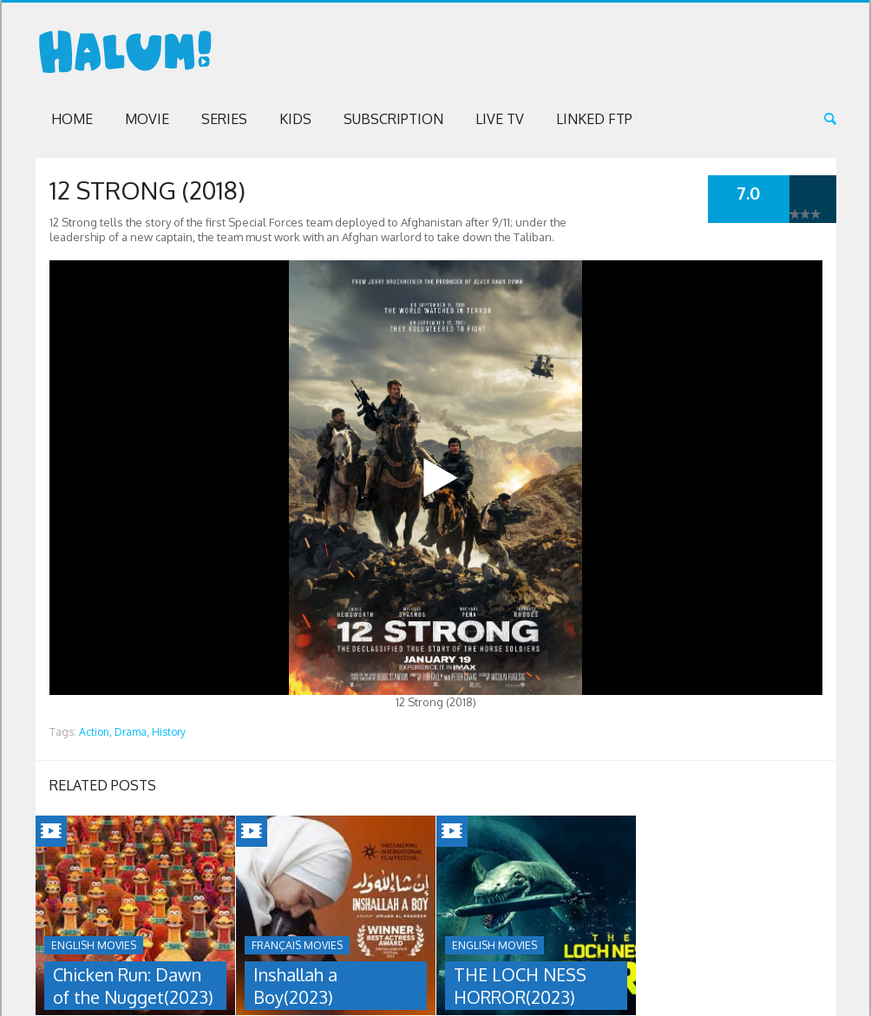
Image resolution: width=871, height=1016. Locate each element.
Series (224, 119)
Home (72, 119)
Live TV (499, 119)
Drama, (132, 731)
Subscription (393, 119)
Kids (295, 119)
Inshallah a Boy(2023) (295, 985)
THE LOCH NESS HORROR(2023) (520, 985)
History (169, 731)
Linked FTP (594, 119)
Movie (147, 119)
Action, (95, 731)
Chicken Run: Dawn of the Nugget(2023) (133, 985)
